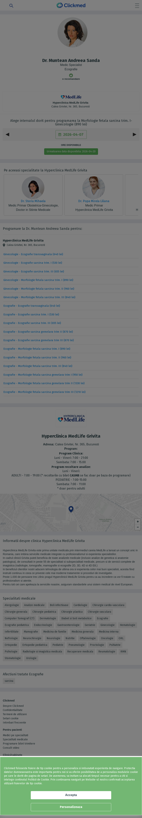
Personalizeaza (71, 807)
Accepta (71, 795)
